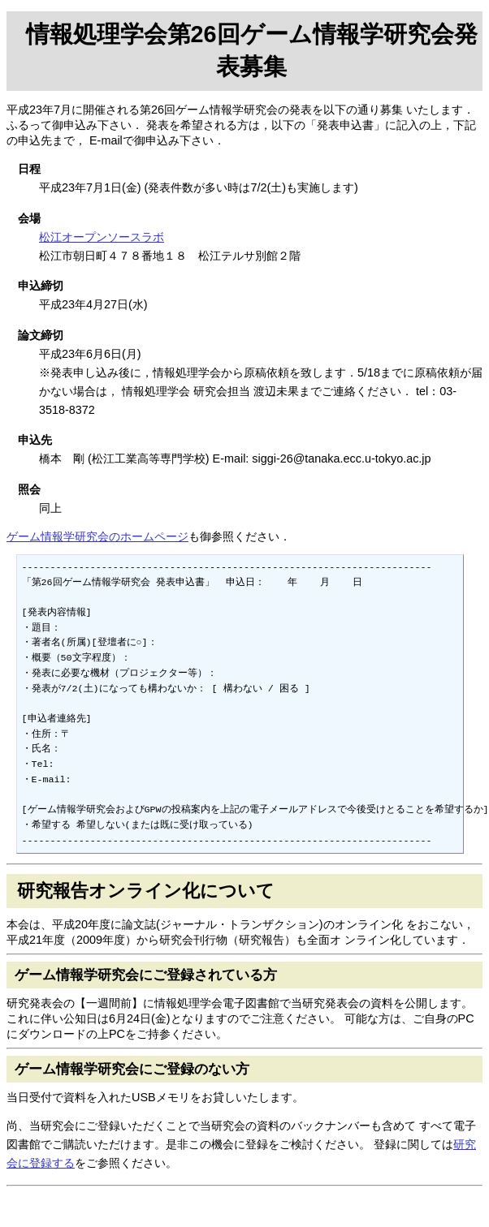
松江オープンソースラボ (101, 236)
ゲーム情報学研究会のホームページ (97, 536)
